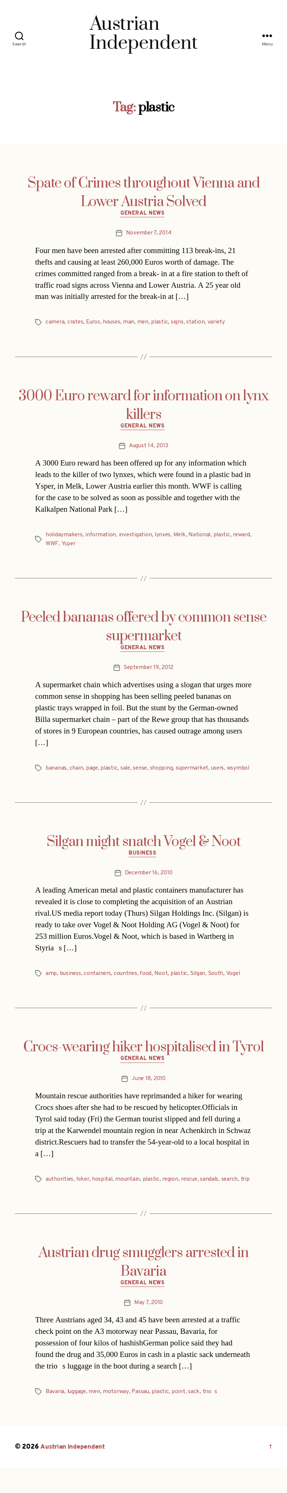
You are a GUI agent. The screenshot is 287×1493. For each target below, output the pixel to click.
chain (76, 771)
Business (143, 867)
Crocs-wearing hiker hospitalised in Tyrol (143, 1061)
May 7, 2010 (148, 1327)
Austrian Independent (73, 1472)
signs (181, 323)
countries (127, 987)
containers (98, 987)
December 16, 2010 (148, 886)
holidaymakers (65, 537)
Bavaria (55, 1416)
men (146, 323)
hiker (84, 1193)
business (71, 987)
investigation (137, 537)
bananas (56, 771)
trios (212, 1416)
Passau (142, 1416)
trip (50, 1202)
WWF (73, 546)
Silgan (201, 987)
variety (220, 323)
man (132, 323)
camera (55, 323)
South (220, 987)
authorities (60, 1193)
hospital (104, 1193)
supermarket (195, 771)
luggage (77, 1416)
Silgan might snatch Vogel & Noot (144, 854)
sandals (214, 1193)
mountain (129, 1193)
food (148, 987)
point (181, 1416)
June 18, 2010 (148, 1093)
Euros (95, 323)
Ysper (89, 546)
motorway (118, 1416)
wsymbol (57, 780)
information (102, 537)
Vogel (237, 987)
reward (55, 546)
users (222, 771)
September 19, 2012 (149, 671)
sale (126, 771)
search (235, 1193)
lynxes (165, 537)
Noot (163, 987)
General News (143, 214)
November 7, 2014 (148, 234)
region (173, 1193)
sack (197, 1416)
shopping (163, 771)
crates (76, 323)
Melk (182, 537)
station (199, 323)
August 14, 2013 (148, 448)
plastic (163, 323)
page (92, 771)
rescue (193, 1193)
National (203, 537)
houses (114, 323)
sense (141, 771)
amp (51, 987)
